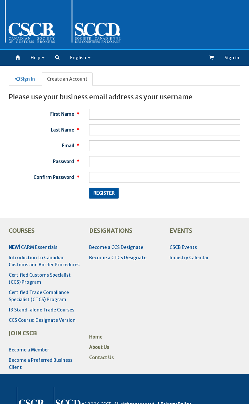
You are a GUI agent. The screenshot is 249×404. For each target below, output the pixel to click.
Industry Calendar (189, 258)
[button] (57, 58)
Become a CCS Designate (116, 247)
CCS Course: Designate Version (42, 320)
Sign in (232, 58)
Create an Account (67, 79)
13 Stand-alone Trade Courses (41, 310)
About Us (99, 347)
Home (95, 337)
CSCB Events (183, 247)
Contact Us (101, 357)
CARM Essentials (33, 247)
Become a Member (29, 350)
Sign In (25, 79)
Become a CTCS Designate (117, 258)
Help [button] (37, 58)
